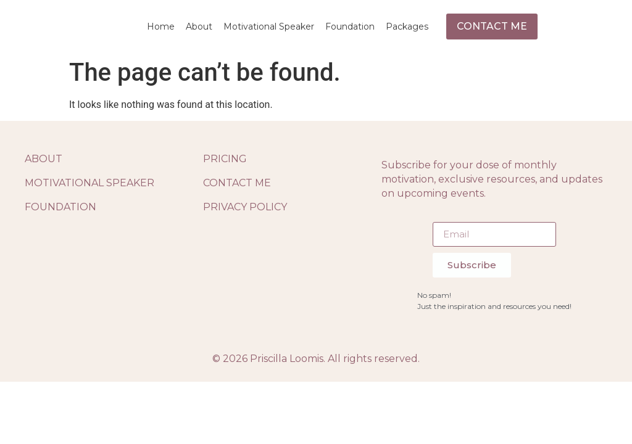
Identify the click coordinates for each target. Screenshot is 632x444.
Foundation (350, 26)
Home (161, 26)
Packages (407, 26)
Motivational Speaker (268, 26)
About (199, 26)
